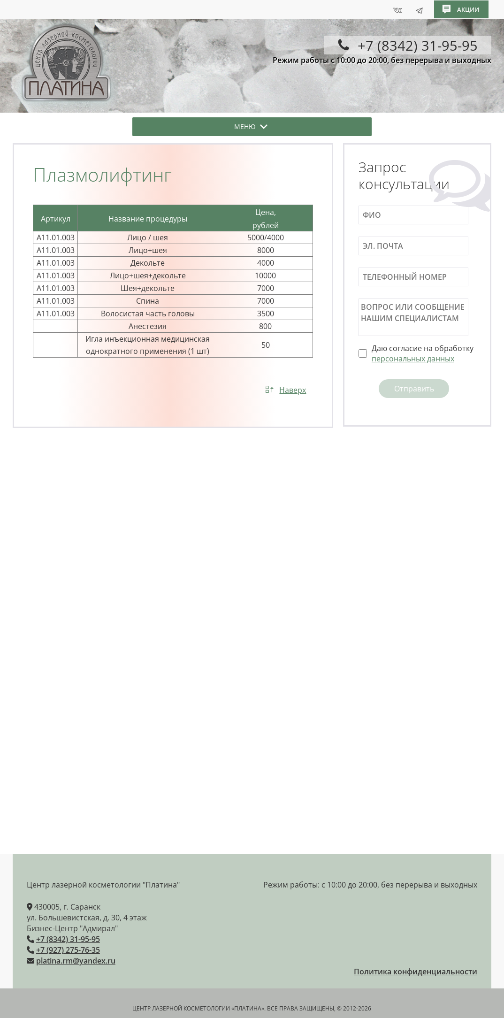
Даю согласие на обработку (422, 353)
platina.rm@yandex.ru (75, 960)
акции (468, 9)
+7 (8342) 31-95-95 (68, 938)
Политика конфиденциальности (415, 970)
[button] (245, 126)
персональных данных (413, 358)
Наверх (292, 390)
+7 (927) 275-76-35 (68, 949)
